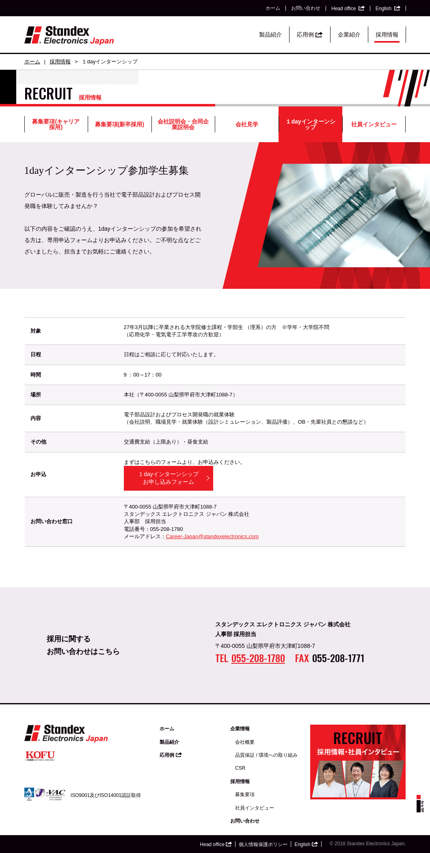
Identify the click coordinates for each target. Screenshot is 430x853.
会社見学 (247, 124)
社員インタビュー (374, 124)
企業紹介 (349, 34)
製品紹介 (270, 34)
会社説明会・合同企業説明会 (183, 124)
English (388, 8)
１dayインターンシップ (310, 124)
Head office (348, 8)
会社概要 (245, 742)
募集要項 (245, 794)
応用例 (310, 34)
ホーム (273, 8)
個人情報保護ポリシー (263, 844)
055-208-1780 (258, 657)
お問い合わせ (305, 8)
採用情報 (387, 34)
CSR (240, 768)
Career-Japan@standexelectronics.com (212, 536)
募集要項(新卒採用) (119, 124)
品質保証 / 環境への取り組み (266, 755)
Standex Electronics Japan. (376, 844)
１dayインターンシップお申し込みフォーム (168, 478)
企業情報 (240, 729)
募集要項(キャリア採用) (56, 124)
